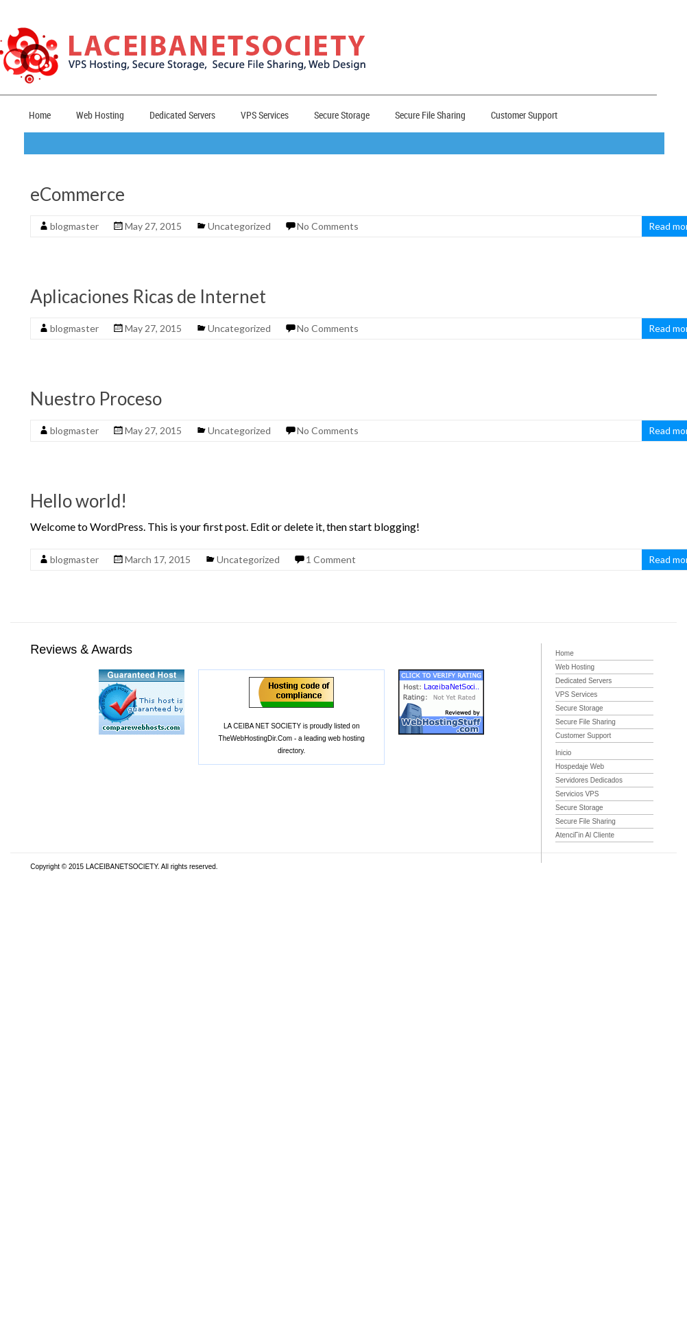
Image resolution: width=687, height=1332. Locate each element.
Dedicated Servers (182, 114)
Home (40, 114)
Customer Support (524, 114)
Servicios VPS (577, 794)
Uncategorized (239, 226)
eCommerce (77, 194)
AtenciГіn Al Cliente (584, 835)
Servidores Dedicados (589, 780)
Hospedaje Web (579, 766)
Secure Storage (342, 114)
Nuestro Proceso (96, 398)
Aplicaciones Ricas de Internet (148, 296)
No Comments (328, 226)
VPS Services (265, 114)
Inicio (563, 753)
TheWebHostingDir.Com (256, 738)
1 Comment (331, 559)
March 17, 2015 (158, 559)
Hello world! (78, 501)
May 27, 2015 (153, 226)
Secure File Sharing (430, 114)
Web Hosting (100, 114)
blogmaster (74, 226)
